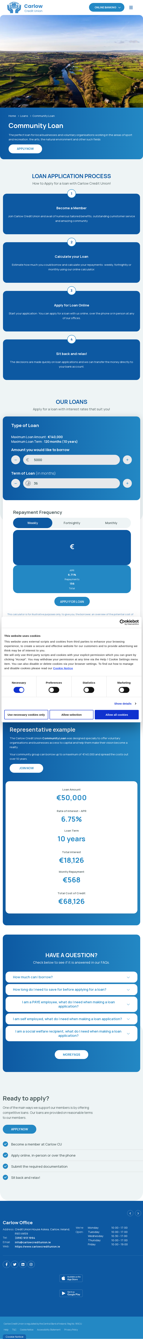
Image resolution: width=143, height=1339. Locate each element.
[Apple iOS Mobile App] (73, 1278)
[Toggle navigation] (131, 7)
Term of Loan (33, 473)
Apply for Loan (72, 602)
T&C (14, 1329)
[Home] (17, 7)
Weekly (32, 523)
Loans (25, 116)
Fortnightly (72, 523)
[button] (71, 977)
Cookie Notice (63, 668)
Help (6, 1329)
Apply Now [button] (25, 149)
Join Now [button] (26, 768)
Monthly (111, 523)
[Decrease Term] (15, 483)
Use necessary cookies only (26, 714)
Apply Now (19, 1129)
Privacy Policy (71, 1329)
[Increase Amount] (127, 459)
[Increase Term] (127, 483)
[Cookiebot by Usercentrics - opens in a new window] (122, 622)
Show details (123, 703)
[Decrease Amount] (15, 459)
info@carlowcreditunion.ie (33, 1242)
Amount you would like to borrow (40, 449)
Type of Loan (25, 425)
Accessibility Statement (49, 1329)
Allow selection (71, 714)
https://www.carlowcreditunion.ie (38, 1246)
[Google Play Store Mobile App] (73, 1293)
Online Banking (105, 7)
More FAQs (71, 1055)
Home (12, 116)
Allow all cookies (117, 714)
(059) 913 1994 (25, 1238)
